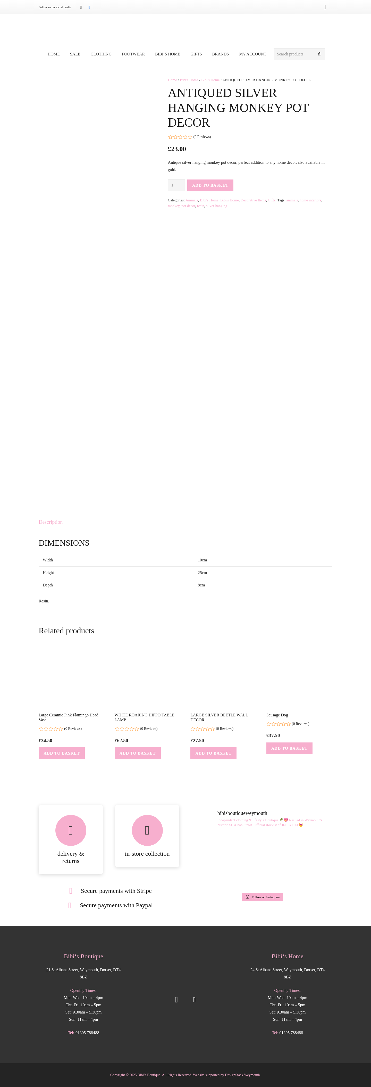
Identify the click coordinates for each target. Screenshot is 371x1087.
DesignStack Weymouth (242, 1075)
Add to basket (210, 185)
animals (292, 200)
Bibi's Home (189, 80)
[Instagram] (81, 7)
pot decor (188, 206)
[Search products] (299, 54)
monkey (174, 206)
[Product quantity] (176, 185)
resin (200, 206)
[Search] (319, 54)
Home (172, 80)
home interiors (310, 200)
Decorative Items (253, 200)
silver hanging (216, 206)
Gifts (271, 200)
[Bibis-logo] (185, 31)
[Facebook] (89, 7)
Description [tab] (51, 522)
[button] (62, 753)
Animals (191, 200)
